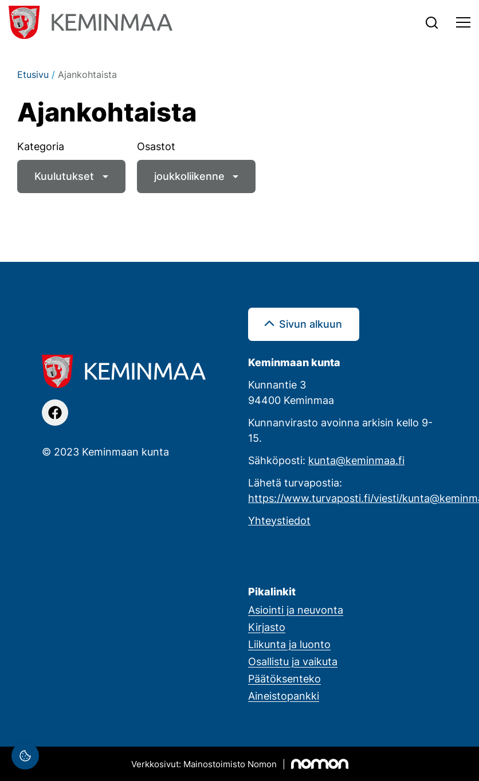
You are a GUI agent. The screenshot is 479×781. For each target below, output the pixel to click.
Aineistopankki (283, 695)
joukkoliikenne (189, 175)
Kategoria (40, 146)
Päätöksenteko (284, 678)
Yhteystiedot (279, 520)
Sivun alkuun (310, 323)
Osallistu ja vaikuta (292, 661)
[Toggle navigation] (463, 22)
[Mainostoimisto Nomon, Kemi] (239, 764)
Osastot (156, 146)
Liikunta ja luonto (289, 644)
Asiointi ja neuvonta (295, 610)
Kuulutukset (64, 175)
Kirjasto (266, 627)
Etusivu (33, 74)
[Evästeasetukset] (25, 756)
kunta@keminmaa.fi (356, 460)
